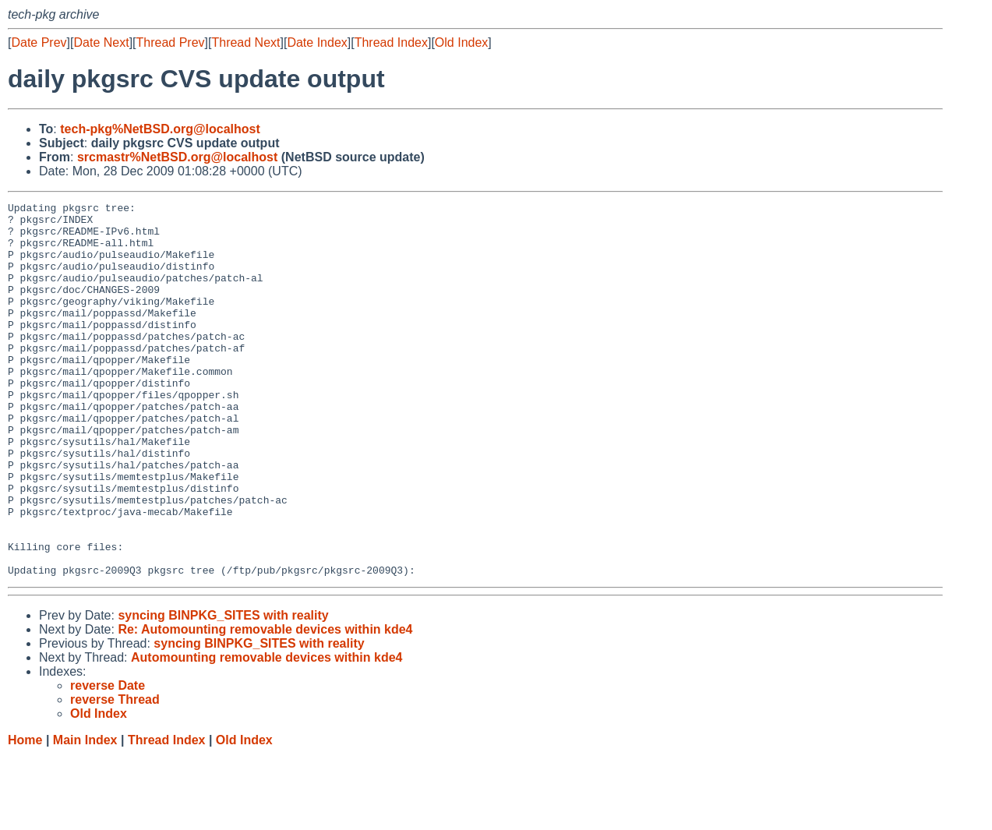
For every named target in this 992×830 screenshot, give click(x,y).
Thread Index (391, 42)
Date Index (317, 42)
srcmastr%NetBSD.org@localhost (177, 157)
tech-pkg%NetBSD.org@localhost (160, 129)
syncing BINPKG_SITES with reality (223, 690)
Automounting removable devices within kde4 (267, 732)
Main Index (85, 814)
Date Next (101, 42)
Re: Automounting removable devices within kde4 (265, 704)
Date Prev (38, 42)
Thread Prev (170, 42)
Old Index (461, 42)
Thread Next (245, 42)
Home (25, 814)
